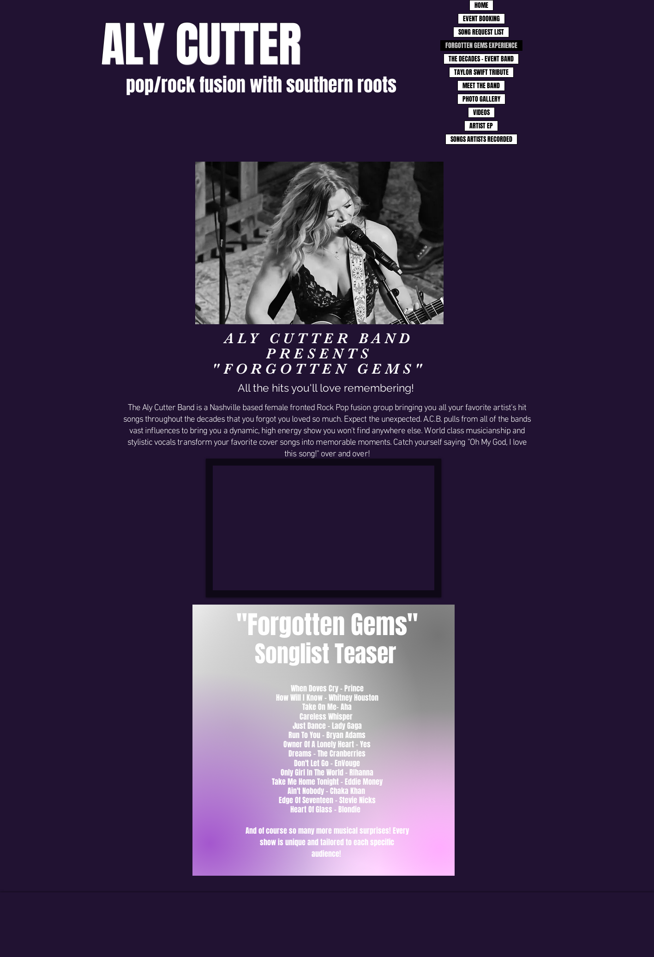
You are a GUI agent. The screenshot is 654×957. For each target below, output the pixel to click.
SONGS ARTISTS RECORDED (481, 139)
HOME (481, 5)
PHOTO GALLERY (481, 99)
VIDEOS (481, 112)
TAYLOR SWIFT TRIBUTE (481, 72)
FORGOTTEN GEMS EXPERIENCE (481, 45)
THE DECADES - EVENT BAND (481, 59)
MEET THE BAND (481, 86)
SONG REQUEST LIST (481, 32)
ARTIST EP (481, 126)
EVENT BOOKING (481, 19)
